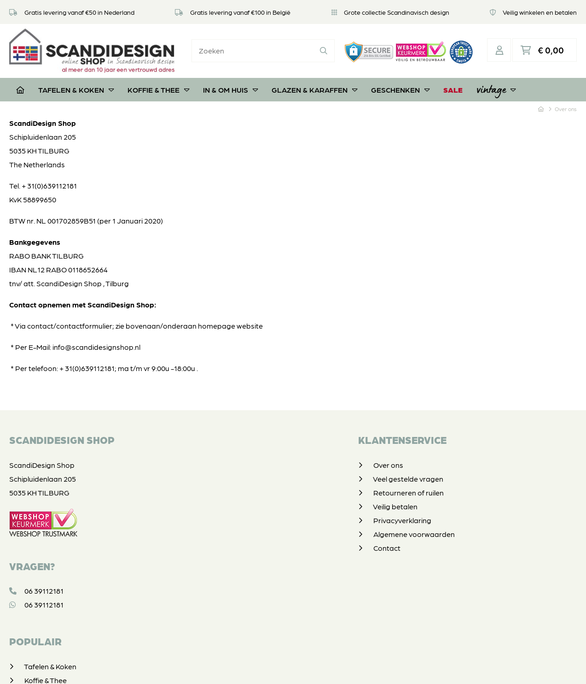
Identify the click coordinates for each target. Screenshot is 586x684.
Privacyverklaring (243, 512)
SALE (453, 81)
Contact (227, 540)
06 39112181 (36, 583)
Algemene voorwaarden (254, 526)
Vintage (496, 81)
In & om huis (230, 81)
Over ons (229, 457)
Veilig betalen (235, 498)
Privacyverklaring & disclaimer (291, 667)
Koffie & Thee (158, 81)
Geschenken (400, 81)
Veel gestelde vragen (248, 470)
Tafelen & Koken (76, 81)
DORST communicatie (418, 667)
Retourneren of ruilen (249, 484)
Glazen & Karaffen (314, 81)
